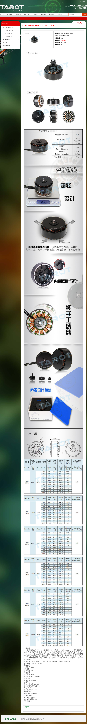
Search (84, 14)
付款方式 (52, 14)
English (82, 1)
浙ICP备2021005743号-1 (45, 718)
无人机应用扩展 (7, 36)
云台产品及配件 (7, 33)
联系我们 (60, 14)
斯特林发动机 (6, 45)
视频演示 (43, 14)
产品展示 (18, 14)
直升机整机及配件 (8, 30)
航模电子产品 (6, 39)
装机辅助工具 (6, 42)
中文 (85, 1)
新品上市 (10, 14)
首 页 (2, 14)
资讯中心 (26, 14)
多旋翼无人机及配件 (8, 27)
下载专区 (35, 14)
